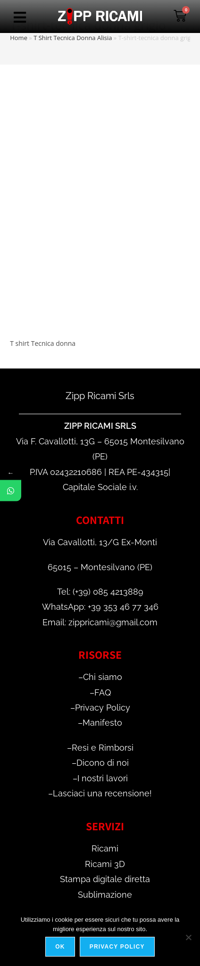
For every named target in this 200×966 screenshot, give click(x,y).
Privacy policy (117, 946)
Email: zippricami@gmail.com (100, 622)
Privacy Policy (102, 707)
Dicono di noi (102, 763)
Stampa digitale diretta (105, 879)
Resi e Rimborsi (102, 748)
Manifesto (102, 723)
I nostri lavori (102, 778)
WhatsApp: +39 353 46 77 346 (100, 607)
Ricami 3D (105, 864)
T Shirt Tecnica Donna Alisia (72, 37)
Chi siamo (102, 677)
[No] (188, 937)
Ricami (105, 848)
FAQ (102, 692)
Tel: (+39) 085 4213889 (100, 592)
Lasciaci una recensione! (102, 793)
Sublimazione (105, 895)
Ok (60, 946)
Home (18, 37)
